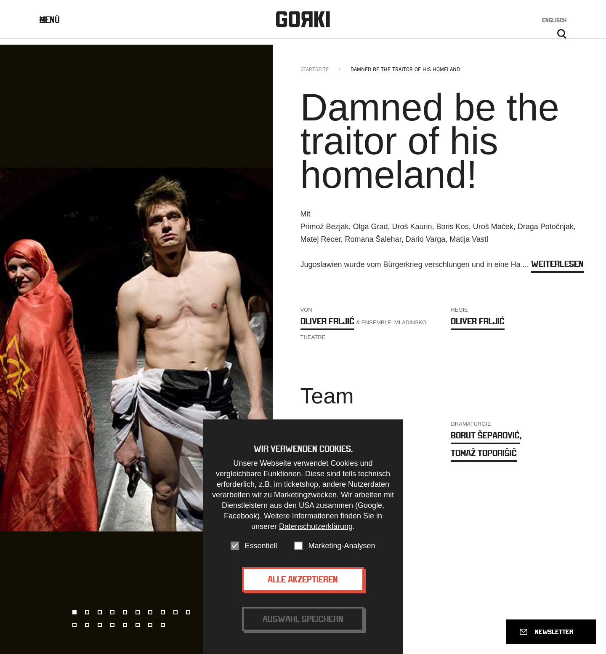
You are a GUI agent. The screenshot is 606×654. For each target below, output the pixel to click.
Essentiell (261, 546)
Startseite (314, 75)
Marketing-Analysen (341, 546)
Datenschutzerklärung (316, 526)
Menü (56, 21)
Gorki (303, 21)
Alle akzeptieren (303, 579)
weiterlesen (557, 269)
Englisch (554, 22)
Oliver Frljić (327, 327)
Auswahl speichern (303, 619)
